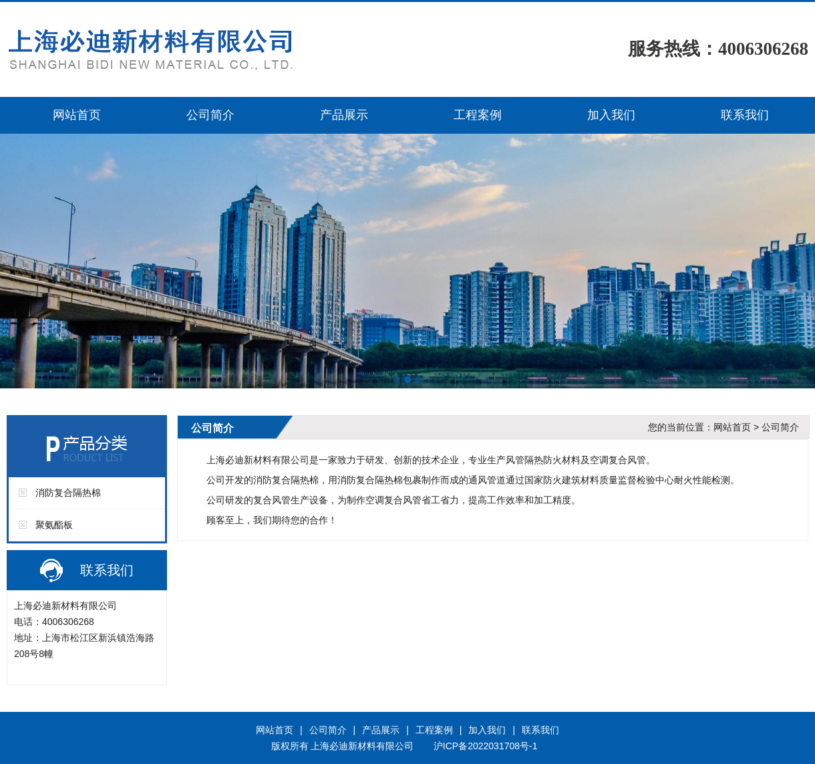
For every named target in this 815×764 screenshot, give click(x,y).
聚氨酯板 (54, 524)
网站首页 (77, 115)
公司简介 (210, 115)
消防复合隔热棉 (68, 492)
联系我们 (745, 115)
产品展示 (344, 115)
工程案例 (478, 115)
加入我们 (611, 115)
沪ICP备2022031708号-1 (486, 746)
